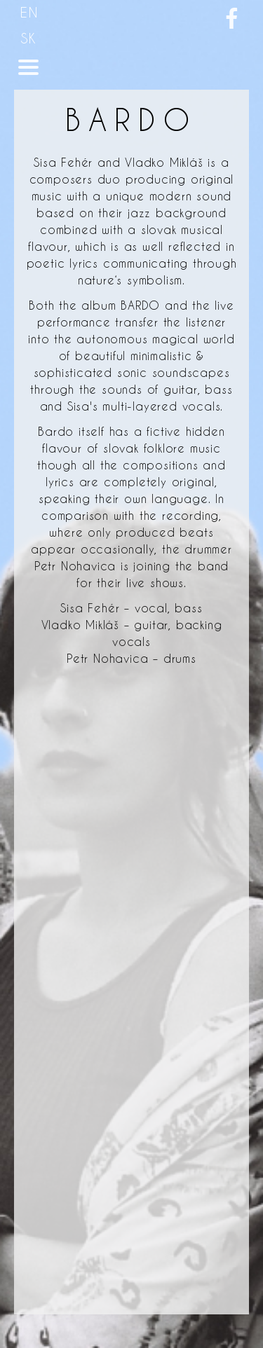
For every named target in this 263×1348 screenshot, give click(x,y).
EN (29, 12)
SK (28, 38)
